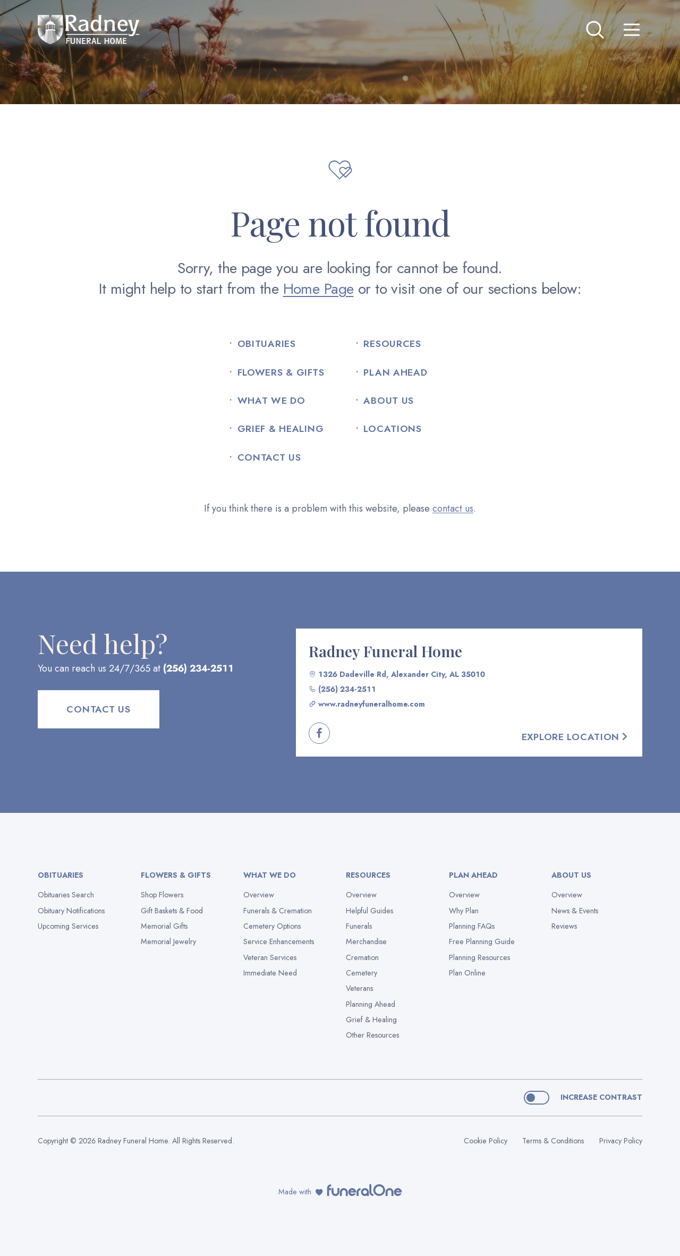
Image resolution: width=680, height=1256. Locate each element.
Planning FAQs (472, 926)
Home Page (318, 289)
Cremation (362, 957)
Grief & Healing (280, 429)
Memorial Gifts (164, 926)
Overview (258, 894)
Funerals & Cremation (277, 910)
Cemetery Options (272, 926)
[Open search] (595, 29)
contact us (452, 508)
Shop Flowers (162, 894)
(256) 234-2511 (198, 668)
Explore (576, 737)
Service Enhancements (278, 941)
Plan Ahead (395, 372)
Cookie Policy (485, 1140)
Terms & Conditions (553, 1140)
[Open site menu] (631, 29)
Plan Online (467, 973)
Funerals (359, 926)
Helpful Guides (369, 910)
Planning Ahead (370, 1004)
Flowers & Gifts (281, 372)
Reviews (564, 926)
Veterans (359, 988)
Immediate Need (270, 973)
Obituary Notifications (71, 910)
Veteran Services (269, 957)
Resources (392, 344)
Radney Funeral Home (385, 651)
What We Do (271, 401)
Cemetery (361, 973)
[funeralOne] (364, 1190)
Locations (392, 429)
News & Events (574, 910)
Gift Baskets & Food (172, 910)
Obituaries (266, 344)
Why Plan (464, 910)
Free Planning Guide (482, 941)
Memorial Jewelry (168, 941)
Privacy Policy (620, 1140)
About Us (388, 401)
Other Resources (372, 1035)
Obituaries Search (66, 894)
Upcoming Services (68, 926)
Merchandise (366, 941)
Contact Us (269, 457)
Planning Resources (479, 957)
